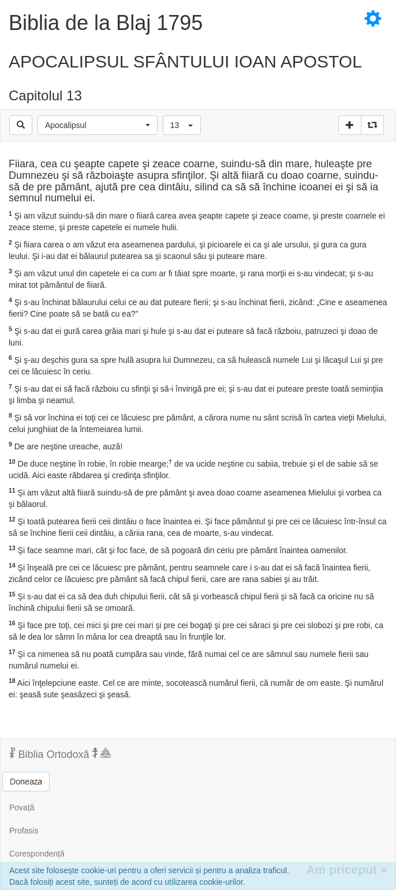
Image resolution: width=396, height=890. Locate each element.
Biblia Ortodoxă (60, 754)
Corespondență (37, 853)
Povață (22, 807)
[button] (98, 125)
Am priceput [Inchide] (346, 869)
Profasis (24, 830)
